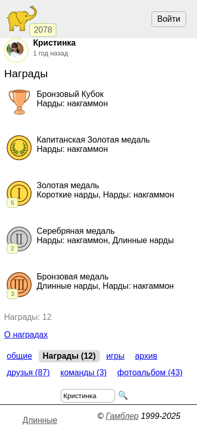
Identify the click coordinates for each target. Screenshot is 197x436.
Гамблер (122, 416)
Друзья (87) (28, 372)
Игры (115, 355)
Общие (19, 355)
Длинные (40, 420)
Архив (146, 355)
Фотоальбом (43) (150, 372)
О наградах (26, 334)
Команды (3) (83, 372)
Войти (168, 19)
